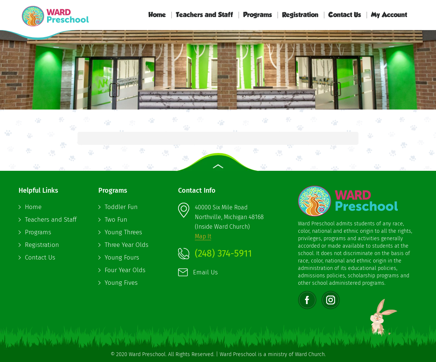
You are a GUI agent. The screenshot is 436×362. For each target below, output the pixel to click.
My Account (389, 15)
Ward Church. (310, 354)
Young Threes (123, 232)
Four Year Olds (125, 270)
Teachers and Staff (204, 15)
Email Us (205, 272)
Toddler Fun (121, 207)
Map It (203, 236)
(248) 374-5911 (223, 253)
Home (157, 15)
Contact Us (344, 15)
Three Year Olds (126, 245)
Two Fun (116, 220)
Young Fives (121, 283)
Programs (257, 15)
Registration (300, 15)
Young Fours (122, 257)
